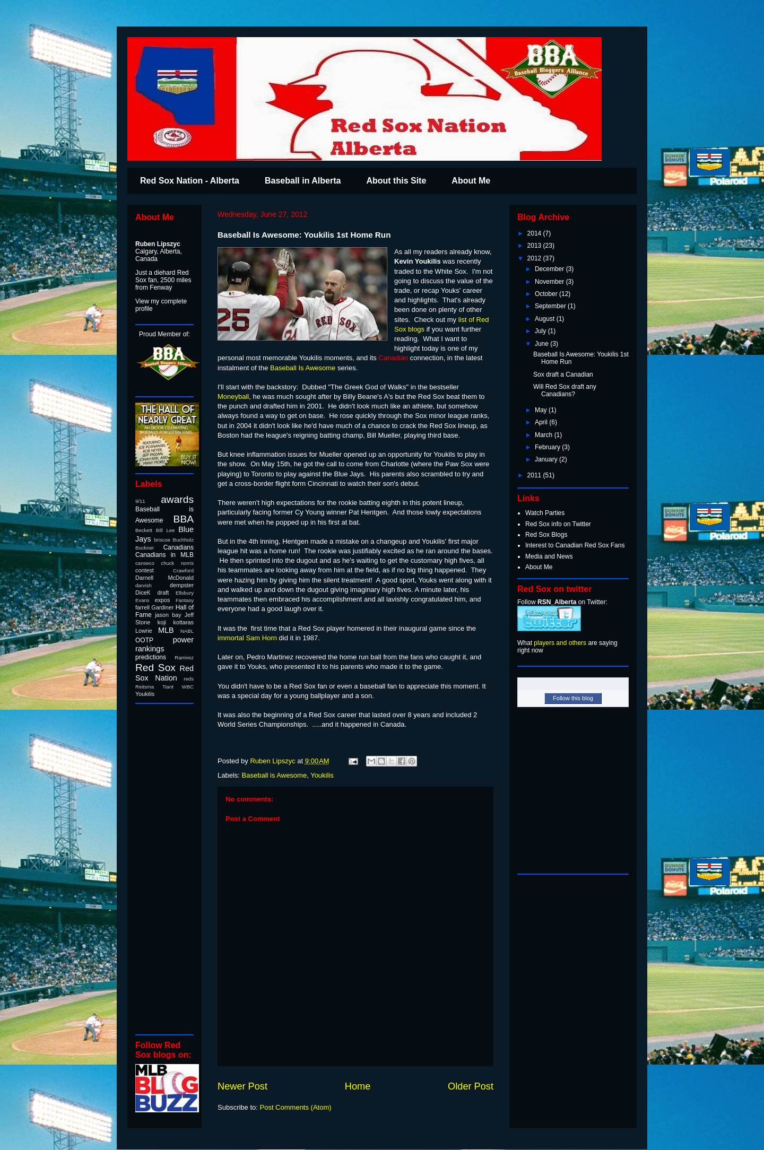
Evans (142, 600)
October (547, 294)
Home (358, 1086)
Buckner (144, 548)
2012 (535, 258)
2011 (535, 475)
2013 (535, 245)
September (551, 306)
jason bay (168, 615)
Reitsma (144, 687)
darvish (143, 585)
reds (189, 679)
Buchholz (183, 540)
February (548, 447)
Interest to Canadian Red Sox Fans (574, 545)
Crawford (183, 570)
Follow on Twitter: (562, 602)
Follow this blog (573, 698)
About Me (471, 180)
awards (177, 499)
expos (162, 600)
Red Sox (155, 667)
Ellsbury (185, 593)
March (544, 435)
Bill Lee (165, 530)
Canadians (178, 547)
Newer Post (242, 1086)
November (550, 281)
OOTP (144, 640)
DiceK (143, 592)
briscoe (162, 540)
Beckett (143, 530)
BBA (183, 519)
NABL (187, 631)
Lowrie (143, 631)
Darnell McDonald (164, 577)
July (541, 331)
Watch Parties (545, 513)
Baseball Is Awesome (302, 368)
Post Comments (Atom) (296, 1107)
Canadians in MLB (164, 555)
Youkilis (322, 775)
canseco (144, 563)
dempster (182, 585)
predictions (150, 657)
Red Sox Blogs (546, 534)
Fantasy (185, 600)
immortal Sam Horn (247, 638)
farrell (142, 607)
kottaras (183, 622)
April (542, 422)
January (547, 459)
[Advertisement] (167, 868)
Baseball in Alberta (303, 180)
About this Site (396, 180)
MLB (166, 630)
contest (144, 570)
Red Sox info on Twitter (558, 524)
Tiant (167, 687)
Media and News (548, 556)
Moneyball (233, 396)
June (542, 343)
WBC (188, 687)
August (546, 319)
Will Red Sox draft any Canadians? (564, 390)
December (550, 269)
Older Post (470, 1086)
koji (162, 622)
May (542, 410)
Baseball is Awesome (274, 775)
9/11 (140, 501)
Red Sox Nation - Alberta (189, 180)
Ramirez (184, 657)
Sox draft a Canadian (563, 374)
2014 (535, 233)
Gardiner (162, 607)
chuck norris (177, 563)
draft (163, 592)
